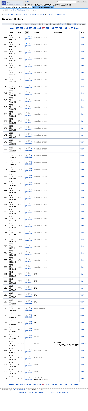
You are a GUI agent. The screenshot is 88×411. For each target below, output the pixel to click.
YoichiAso (38, 357)
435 (39, 28)
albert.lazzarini (39, 309)
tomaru (36, 330)
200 (74, 24)
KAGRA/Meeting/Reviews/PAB (43, 7)
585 (26, 28)
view (82, 38)
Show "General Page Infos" (33, 14)
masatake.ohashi (40, 38)
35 (72, 28)
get (86, 344)
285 (52, 28)
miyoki (36, 364)
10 (62, 24)
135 (65, 28)
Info (14, 10)
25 (65, 24)
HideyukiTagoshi (40, 350)
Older (76, 28)
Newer (12, 28)
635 (21, 28)
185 (60, 28)
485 (34, 28)
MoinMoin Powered (26, 392)
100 (71, 24)
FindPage (17, 7)
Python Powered (39, 392)
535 (30, 28)
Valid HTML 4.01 (63, 392)
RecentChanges (7, 7)
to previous (28, 38)
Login (27, 1)
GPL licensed (51, 392)
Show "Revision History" (12, 14)
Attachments (21, 10)
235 (56, 28)
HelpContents (26, 7)
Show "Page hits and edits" (56, 14)
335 (47, 28)
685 (17, 28)
